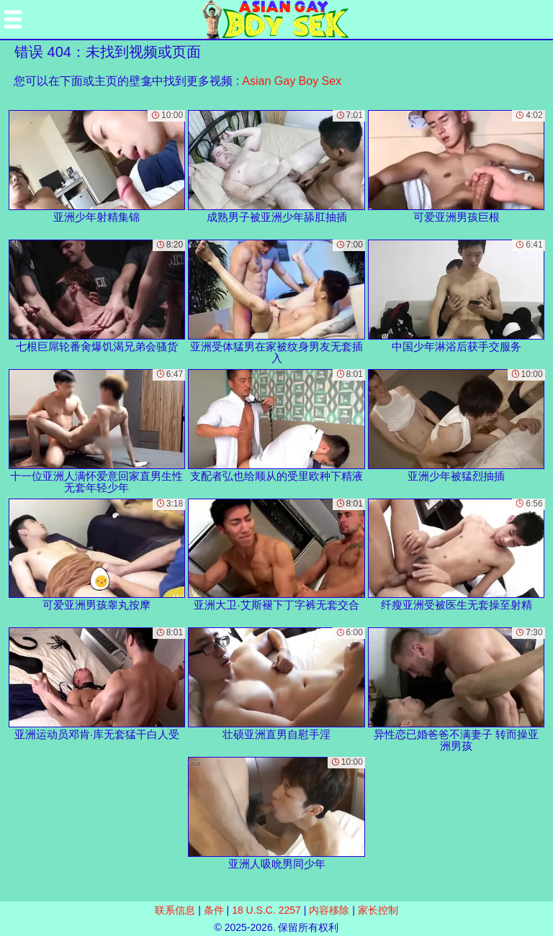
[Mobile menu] (12, 19)
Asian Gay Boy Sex (291, 81)
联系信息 (175, 910)
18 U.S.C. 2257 (266, 910)
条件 (214, 910)
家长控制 (378, 910)
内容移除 (329, 910)
